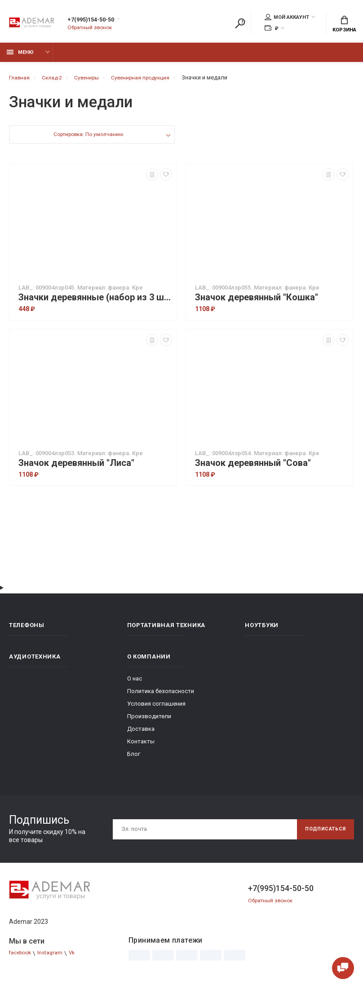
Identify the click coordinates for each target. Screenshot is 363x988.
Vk (77, 958)
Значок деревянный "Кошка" (256, 302)
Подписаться (321, 834)
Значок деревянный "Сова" (253, 468)
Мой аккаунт (287, 18)
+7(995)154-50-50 (100, 21)
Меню (20, 57)
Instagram (54, 958)
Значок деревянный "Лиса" (76, 468)
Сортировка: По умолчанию (87, 140)
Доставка (141, 733)
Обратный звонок (92, 29)
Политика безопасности (160, 696)
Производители (149, 721)
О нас (134, 683)
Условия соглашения (156, 708)
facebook (22, 958)
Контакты (141, 746)
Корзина (344, 25)
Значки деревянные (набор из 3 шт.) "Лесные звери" (95, 302)
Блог (133, 758)
